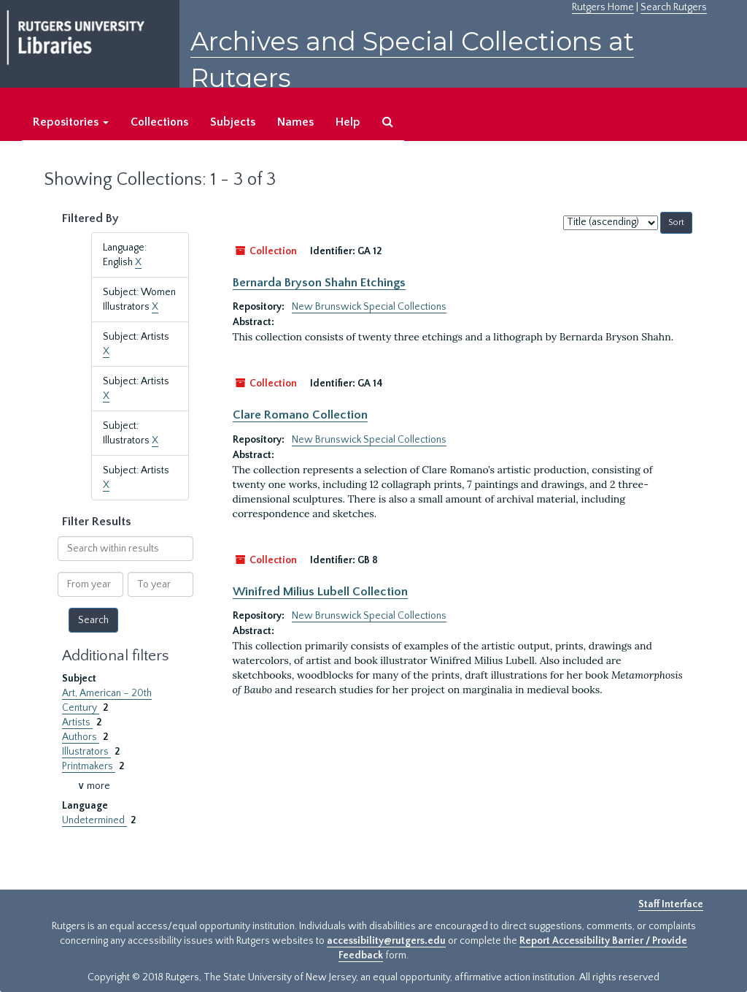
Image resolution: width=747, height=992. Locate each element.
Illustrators (86, 752)
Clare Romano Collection (300, 414)
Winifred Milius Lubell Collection (320, 591)
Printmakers (88, 766)
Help (348, 122)
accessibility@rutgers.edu (386, 941)
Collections (159, 122)
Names (295, 122)
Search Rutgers (673, 7)
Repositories (71, 122)
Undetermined (94, 820)
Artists (77, 722)
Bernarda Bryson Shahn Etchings (319, 282)
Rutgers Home (603, 7)
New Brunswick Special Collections (369, 307)
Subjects (232, 122)
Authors (80, 737)
